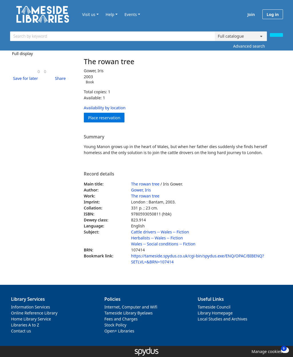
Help (110, 14)
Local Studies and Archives (222, 319)
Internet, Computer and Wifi (130, 307)
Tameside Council (214, 307)
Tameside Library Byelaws (128, 313)
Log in (273, 14)
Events (130, 14)
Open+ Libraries (119, 331)
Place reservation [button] (106, 117)
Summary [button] (94, 137)
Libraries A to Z (25, 325)
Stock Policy (115, 325)
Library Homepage (215, 313)
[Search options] (241, 36)
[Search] (276, 35)
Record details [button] (99, 174)
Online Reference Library (34, 313)
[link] (38, 71)
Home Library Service (31, 319)
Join (251, 14)
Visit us (88, 14)
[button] (24, 78)
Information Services (30, 307)
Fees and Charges (121, 319)
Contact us (21, 331)
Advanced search (249, 46)
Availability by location (105, 107)
